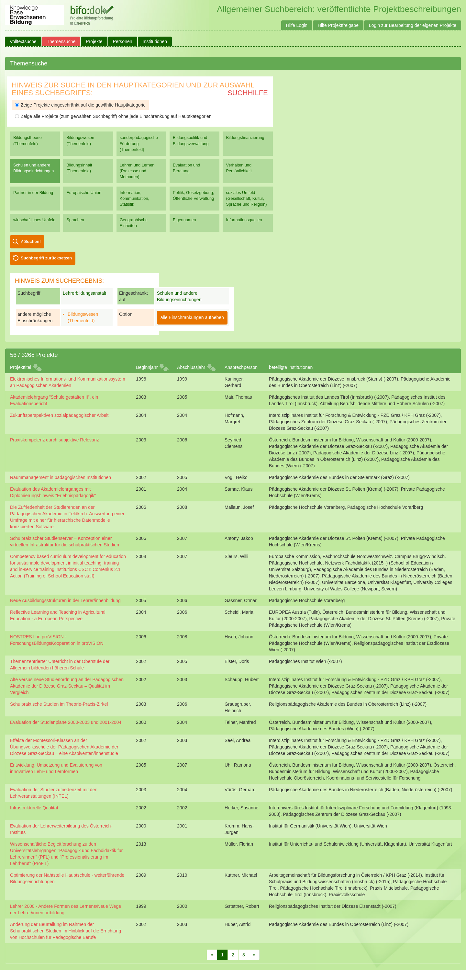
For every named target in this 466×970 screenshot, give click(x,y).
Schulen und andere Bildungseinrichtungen (33, 168)
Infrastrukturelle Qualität (34, 807)
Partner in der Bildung (33, 192)
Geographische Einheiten (134, 222)
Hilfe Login (296, 25)
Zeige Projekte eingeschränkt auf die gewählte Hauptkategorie (80, 105)
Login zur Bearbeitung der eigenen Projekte (412, 25)
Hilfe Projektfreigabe (338, 25)
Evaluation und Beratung (186, 168)
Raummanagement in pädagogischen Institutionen (60, 477)
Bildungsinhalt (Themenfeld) (79, 168)
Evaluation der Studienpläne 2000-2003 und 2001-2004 (65, 722)
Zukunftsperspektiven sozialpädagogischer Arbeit (59, 415)
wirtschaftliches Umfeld (34, 219)
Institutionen (155, 41)
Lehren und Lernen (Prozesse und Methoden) (137, 171)
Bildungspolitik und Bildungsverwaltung (190, 140)
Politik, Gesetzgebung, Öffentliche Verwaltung (193, 195)
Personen (122, 41)
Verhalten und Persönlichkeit (238, 168)
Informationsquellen (244, 219)
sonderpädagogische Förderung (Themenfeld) (139, 143)
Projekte (94, 41)
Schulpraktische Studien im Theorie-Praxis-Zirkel (59, 704)
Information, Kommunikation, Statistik (134, 198)
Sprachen (75, 219)
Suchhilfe (247, 93)
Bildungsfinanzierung (245, 137)
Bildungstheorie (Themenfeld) (27, 140)
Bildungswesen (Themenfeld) (80, 140)
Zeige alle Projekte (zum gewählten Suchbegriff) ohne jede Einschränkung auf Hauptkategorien (113, 116)
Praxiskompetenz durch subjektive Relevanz (54, 439)
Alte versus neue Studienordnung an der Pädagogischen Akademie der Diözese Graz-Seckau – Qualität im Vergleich (67, 686)
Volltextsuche (23, 41)
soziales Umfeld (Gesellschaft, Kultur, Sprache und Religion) (246, 198)
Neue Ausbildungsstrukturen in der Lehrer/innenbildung (65, 600)
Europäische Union (83, 192)
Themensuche (61, 41)
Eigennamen (184, 219)
